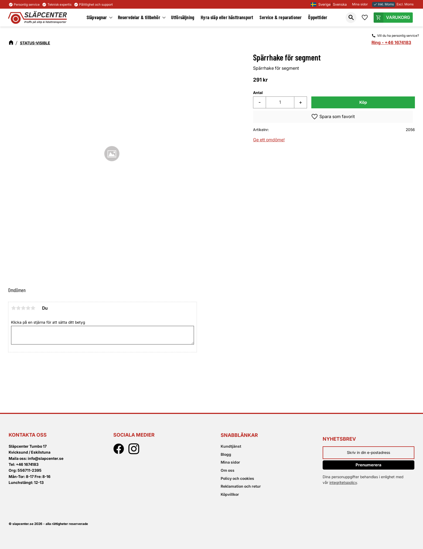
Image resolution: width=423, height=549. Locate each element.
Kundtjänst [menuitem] (231, 446)
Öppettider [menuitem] (318, 17)
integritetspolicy (343, 482)
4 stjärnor (28, 308)
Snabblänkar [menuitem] (239, 435)
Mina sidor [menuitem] (230, 462)
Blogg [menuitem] (226, 454)
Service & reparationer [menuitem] (281, 17)
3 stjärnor (23, 308)
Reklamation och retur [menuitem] (241, 486)
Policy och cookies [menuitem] (237, 478)
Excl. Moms (405, 4)
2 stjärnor (18, 308)
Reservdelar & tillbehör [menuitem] (139, 17)
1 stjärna (13, 308)
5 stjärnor (32, 308)
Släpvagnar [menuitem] (97, 17)
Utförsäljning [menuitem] (183, 17)
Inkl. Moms (383, 4)
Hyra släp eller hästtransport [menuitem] (227, 17)
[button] (351, 17)
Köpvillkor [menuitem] (230, 494)
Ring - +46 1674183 (391, 42)
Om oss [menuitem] (227, 470)
